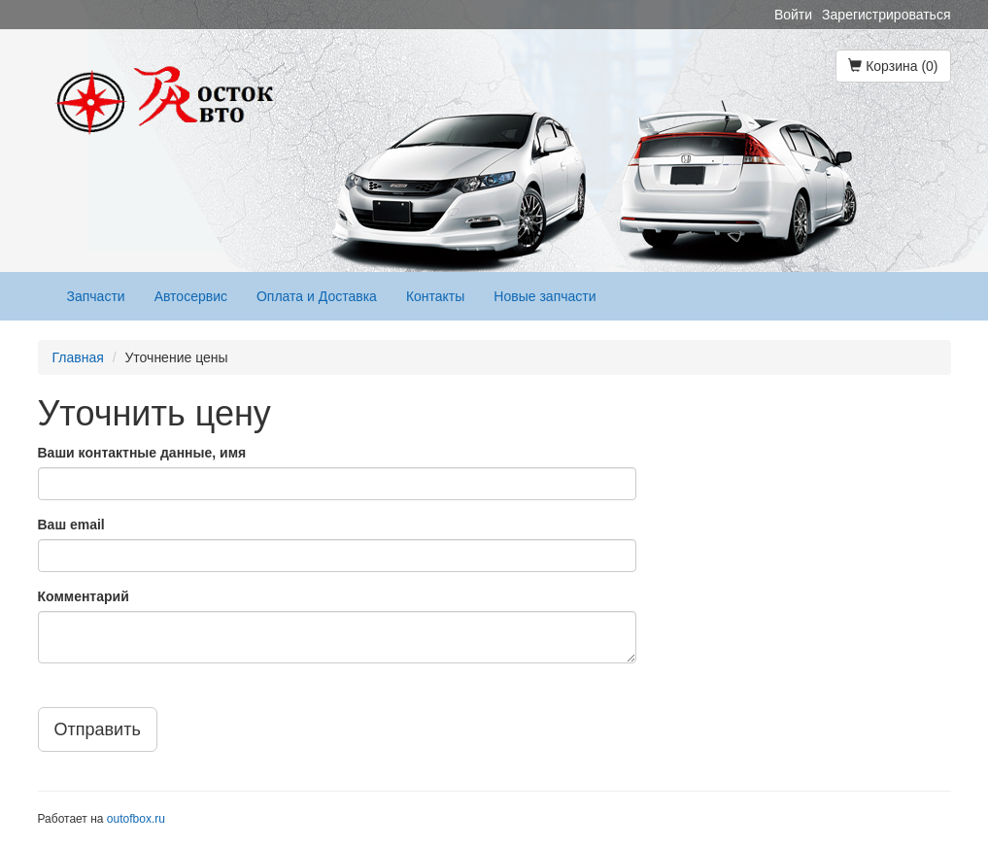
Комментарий (83, 596)
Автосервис (190, 296)
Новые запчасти (545, 296)
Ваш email (71, 524)
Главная (78, 357)
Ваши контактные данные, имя (142, 452)
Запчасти (96, 296)
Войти (793, 14)
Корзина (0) (892, 66)
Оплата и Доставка (316, 296)
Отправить (97, 729)
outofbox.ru (136, 819)
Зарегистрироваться (886, 14)
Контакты (435, 296)
